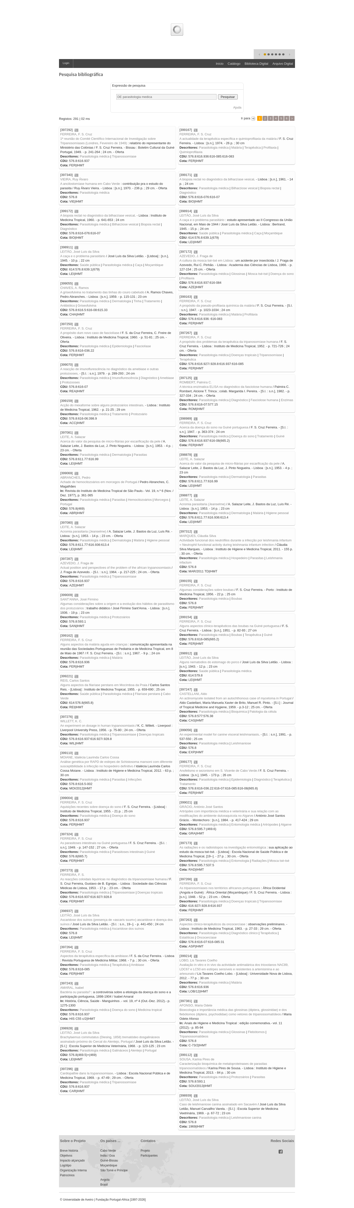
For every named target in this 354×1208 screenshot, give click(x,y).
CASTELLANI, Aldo (193, 694)
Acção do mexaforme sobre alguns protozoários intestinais (101, 405)
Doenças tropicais (244, 355)
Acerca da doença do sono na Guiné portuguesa (213, 427)
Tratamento (152, 301)
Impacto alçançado (72, 1160)
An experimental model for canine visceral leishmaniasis (219, 734)
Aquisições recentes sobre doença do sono (90, 807)
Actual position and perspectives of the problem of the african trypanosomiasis (115, 567)
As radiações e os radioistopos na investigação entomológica (222, 847)
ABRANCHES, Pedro (75, 477)
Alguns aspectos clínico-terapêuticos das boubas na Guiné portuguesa (229, 626)
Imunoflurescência (125, 378)
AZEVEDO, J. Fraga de (196, 256)
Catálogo (234, 63)
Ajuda (237, 107)
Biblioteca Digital (256, 63)
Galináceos (120, 1050)
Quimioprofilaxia (190, 152)
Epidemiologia (122, 346)
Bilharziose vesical (244, 188)
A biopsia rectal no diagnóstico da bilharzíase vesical (216, 179)
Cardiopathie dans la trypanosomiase (86, 1073)
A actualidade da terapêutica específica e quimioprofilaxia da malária (228, 139)
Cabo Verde (108, 1150)
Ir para (245, 118)
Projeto (145, 1150)
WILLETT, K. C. (71, 721)
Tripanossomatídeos (193, 1036)
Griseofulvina (87, 305)
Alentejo (136, 1050)
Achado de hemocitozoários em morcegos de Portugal (98, 482)
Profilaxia (270, 147)
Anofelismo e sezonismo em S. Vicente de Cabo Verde (218, 770)
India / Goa (107, 1155)
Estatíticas (186, 937)
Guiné (280, 436)
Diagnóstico (187, 192)
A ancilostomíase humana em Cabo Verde (90, 184)
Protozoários (121, 617)
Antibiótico (67, 305)
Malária (236, 147)
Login (66, 63)
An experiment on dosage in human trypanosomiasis (97, 725)
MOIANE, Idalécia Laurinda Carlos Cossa (89, 757)
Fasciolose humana (264, 400)
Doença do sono (282, 274)
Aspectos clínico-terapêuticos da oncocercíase (212, 924)
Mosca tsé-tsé (258, 274)
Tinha (137, 301)
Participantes (149, 1155)
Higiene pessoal (277, 513)
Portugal (66, 504)
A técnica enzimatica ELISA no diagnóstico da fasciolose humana (225, 387)
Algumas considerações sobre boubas (206, 590)
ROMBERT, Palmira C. (195, 382)
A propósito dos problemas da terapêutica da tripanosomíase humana (228, 342)
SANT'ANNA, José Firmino (79, 599)
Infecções (135, 779)
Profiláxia (250, 314)
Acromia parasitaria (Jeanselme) (202, 504)
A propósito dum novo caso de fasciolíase (89, 333)
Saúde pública (209, 233)
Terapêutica (252, 147)
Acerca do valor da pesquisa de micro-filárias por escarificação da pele (110, 441)
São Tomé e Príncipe (114, 1170)
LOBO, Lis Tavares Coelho (198, 960)
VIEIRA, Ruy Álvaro (74, 179)
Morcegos (161, 500)
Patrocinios (67, 1175)
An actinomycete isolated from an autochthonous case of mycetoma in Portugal (235, 698)
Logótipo (65, 1165)
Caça (258, 233)
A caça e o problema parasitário (201, 220)
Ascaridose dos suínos (128, 928)
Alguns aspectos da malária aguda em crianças (93, 644)
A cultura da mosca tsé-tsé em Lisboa (206, 260)
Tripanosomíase (270, 355)
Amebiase (167, 378)
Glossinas (238, 274)
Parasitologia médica (94, 156)
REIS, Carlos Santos (74, 680)
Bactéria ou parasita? (75, 992)
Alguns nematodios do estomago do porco (209, 662)
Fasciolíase (143, 346)
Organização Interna (73, 1170)
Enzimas (287, 400)
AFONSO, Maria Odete (195, 1005)
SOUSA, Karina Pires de (196, 1059)
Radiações (259, 861)
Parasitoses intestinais (128, 852)
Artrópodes (270, 824)
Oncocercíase (207, 937)
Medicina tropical (150, 1010)
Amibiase (137, 965)
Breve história (69, 1150)
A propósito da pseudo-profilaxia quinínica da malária (217, 305)
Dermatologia (121, 301)
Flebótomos (256, 1032)
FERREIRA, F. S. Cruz (76, 134)
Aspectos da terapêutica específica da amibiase (94, 956)
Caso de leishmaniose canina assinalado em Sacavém (218, 1104)
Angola (104, 1179)
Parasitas (140, 454)
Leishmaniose (241, 743)
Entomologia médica (245, 824)
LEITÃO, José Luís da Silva (199, 215)
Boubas (236, 598)
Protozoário (139, 414)
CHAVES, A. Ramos (74, 288)
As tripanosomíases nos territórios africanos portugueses (219, 888)
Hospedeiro (239, 558)
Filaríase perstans (147, 694)
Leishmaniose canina (246, 1117)
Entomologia (240, 861)
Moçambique (273, 233)
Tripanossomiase (124, 734)
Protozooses (71, 382)
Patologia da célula (263, 711)
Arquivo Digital (282, 63)
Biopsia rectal (269, 188)
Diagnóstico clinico (244, 933)
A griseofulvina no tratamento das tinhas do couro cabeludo (102, 292)
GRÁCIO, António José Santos (201, 807)
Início (219, 63)
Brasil (104, 1184)
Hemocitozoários (140, 500)
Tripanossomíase (124, 156)
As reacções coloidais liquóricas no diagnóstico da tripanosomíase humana (113, 879)
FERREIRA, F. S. (72, 875)
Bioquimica (239, 711)
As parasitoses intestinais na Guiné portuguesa (93, 843)
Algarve (286, 824)
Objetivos (66, 1155)
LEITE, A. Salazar (73, 437)
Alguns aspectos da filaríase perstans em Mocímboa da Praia (103, 685)
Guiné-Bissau (109, 1160)
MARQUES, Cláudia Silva (197, 536)
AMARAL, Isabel (72, 987)
